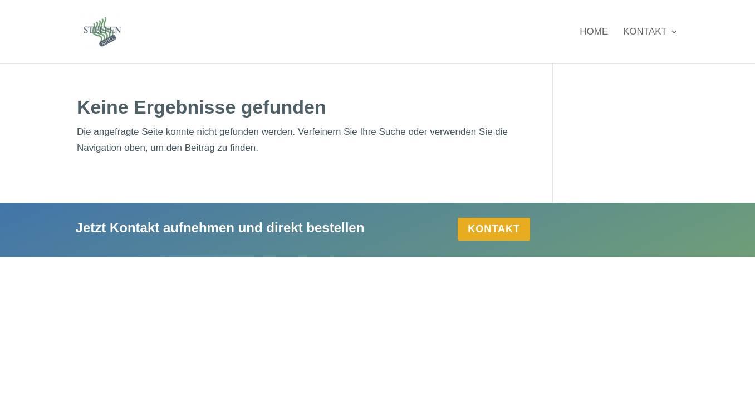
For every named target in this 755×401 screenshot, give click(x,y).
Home (594, 32)
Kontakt (645, 32)
